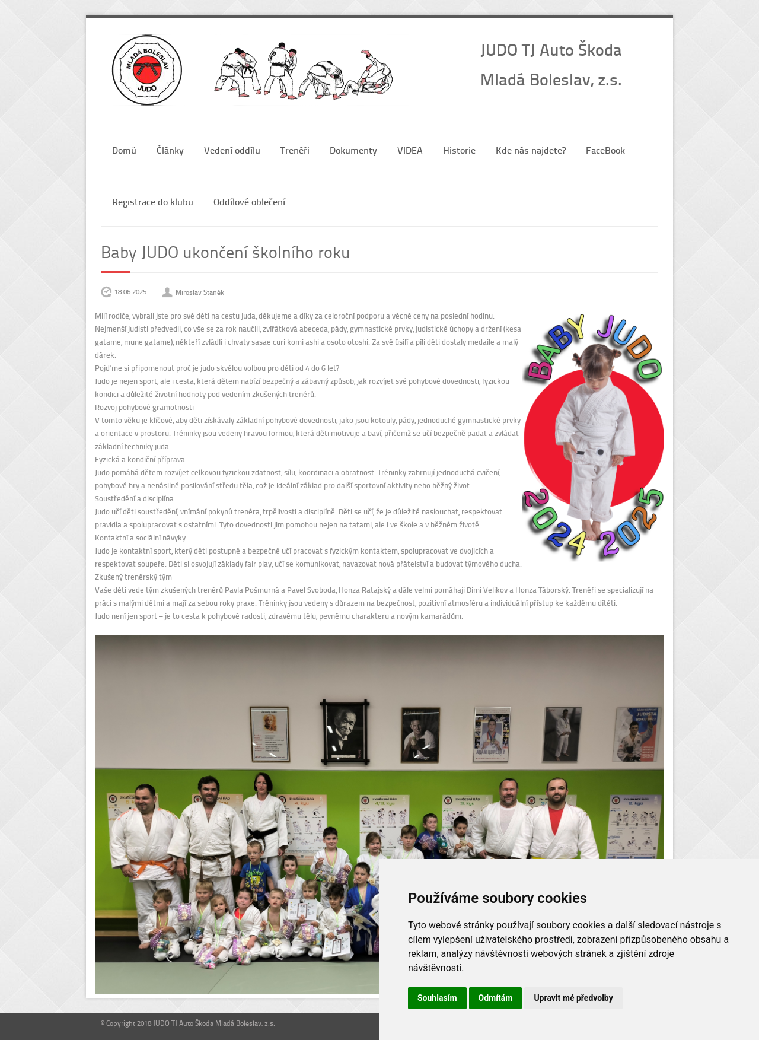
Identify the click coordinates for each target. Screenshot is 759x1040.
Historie (459, 150)
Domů (124, 150)
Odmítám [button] (496, 998)
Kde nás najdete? (531, 150)
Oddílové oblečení (249, 201)
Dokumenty (353, 150)
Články (170, 150)
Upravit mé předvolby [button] (573, 998)
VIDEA (410, 150)
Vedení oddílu (232, 150)
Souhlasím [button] (437, 998)
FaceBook (605, 150)
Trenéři (295, 150)
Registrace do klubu (152, 201)
